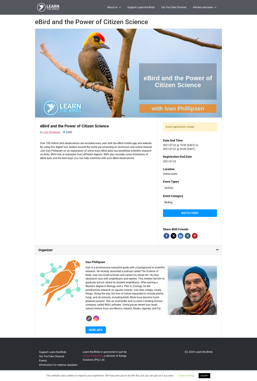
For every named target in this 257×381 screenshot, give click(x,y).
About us (114, 7)
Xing (188, 235)
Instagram (96, 318)
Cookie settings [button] (186, 375)
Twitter (173, 235)
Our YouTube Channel (173, 7)
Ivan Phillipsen (51, 132)
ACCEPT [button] (204, 375)
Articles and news (204, 7)
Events (43, 359)
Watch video (189, 212)
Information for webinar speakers (58, 364)
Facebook (166, 235)
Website (89, 318)
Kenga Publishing (93, 355)
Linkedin (180, 235)
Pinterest (195, 235)
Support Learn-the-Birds (141, 7)
